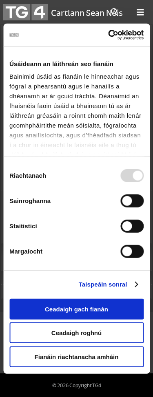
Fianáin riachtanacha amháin (77, 356)
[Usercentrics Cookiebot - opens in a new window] (109, 35)
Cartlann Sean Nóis (87, 12)
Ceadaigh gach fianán (76, 308)
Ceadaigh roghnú (76, 332)
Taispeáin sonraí (103, 284)
